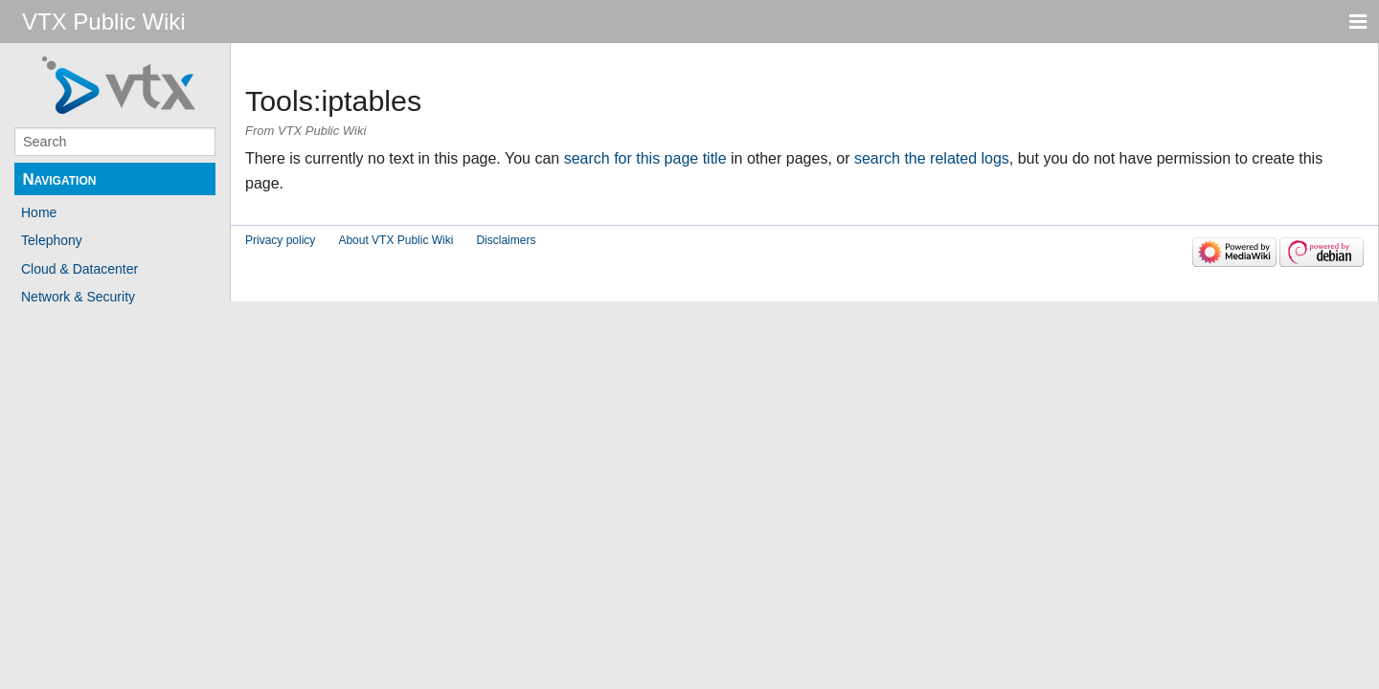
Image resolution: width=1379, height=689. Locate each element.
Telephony (51, 240)
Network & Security (78, 296)
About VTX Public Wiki (395, 240)
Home (39, 212)
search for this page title (645, 158)
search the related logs (931, 158)
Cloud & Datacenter (79, 269)
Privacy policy (280, 240)
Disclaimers (505, 240)
